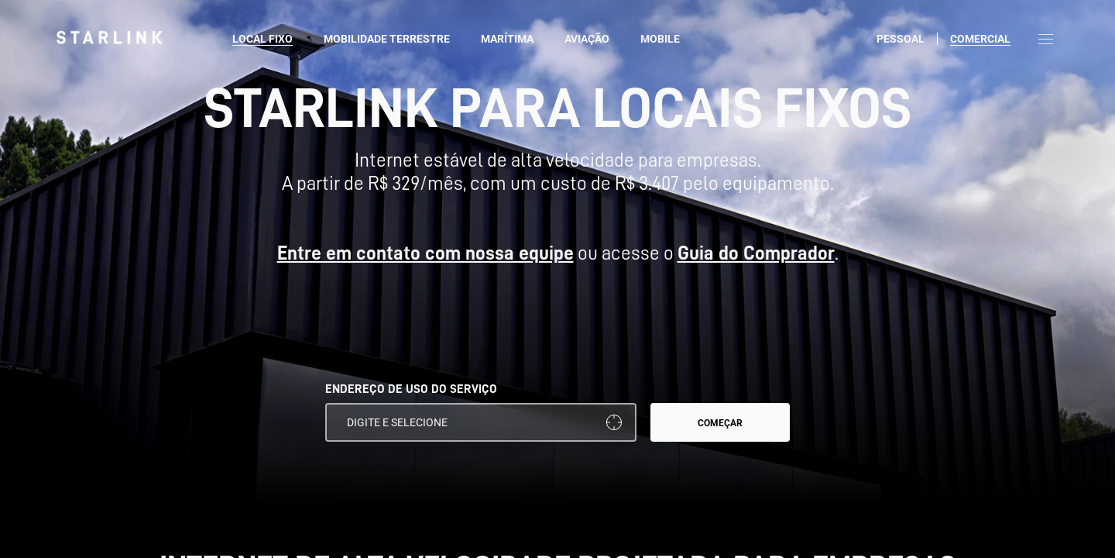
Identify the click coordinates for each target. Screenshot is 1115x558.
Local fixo (262, 39)
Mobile (660, 39)
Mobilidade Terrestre (387, 39)
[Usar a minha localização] (614, 422)
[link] (109, 37)
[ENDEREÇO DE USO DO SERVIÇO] (480, 422)
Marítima (507, 39)
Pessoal (901, 39)
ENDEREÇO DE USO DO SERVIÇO (411, 389)
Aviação (586, 39)
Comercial (980, 39)
